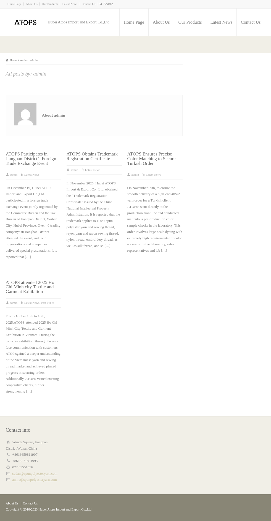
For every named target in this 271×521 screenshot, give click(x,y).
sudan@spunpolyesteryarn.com (34, 473)
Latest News (70, 4)
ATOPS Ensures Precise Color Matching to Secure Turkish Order (151, 158)
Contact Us (88, 4)
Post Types (47, 302)
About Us (31, 4)
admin (14, 174)
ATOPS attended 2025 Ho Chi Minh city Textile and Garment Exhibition (30, 287)
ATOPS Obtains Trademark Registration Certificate (92, 156)
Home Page (14, 4)
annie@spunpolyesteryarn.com (34, 479)
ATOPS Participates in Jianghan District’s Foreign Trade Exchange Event (31, 158)
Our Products (50, 4)
